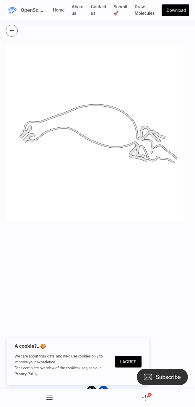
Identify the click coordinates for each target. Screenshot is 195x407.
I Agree (128, 361)
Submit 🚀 (120, 10)
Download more (176, 12)
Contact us (99, 10)
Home (59, 9)
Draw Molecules (145, 10)
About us (78, 10)
